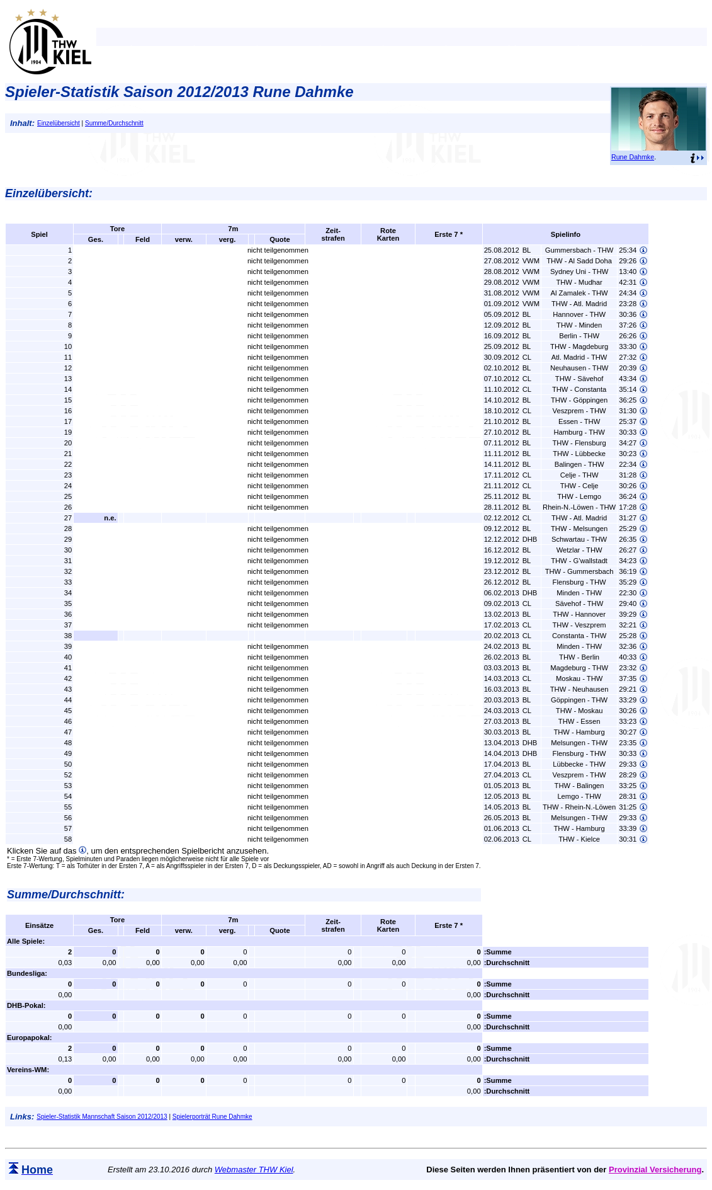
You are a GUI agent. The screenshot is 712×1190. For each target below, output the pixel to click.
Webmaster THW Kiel (254, 1169)
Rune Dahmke (632, 157)
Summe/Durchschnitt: (66, 894)
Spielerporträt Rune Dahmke (212, 1116)
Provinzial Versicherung (655, 1169)
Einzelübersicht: (49, 193)
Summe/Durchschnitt (114, 123)
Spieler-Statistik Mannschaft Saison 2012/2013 (102, 1116)
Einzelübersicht (58, 123)
